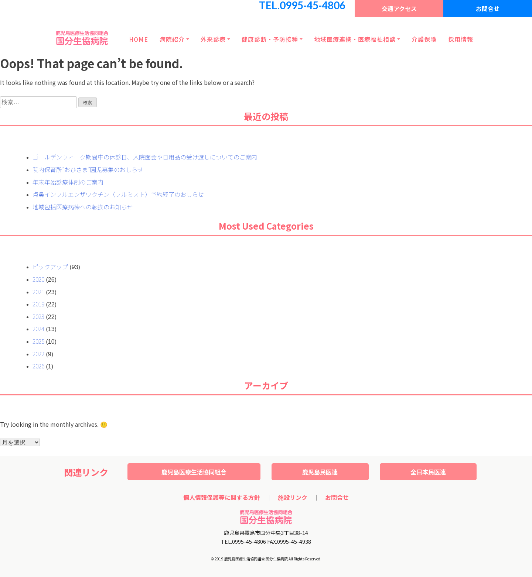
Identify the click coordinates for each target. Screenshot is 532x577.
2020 (38, 279)
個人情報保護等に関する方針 (221, 497)
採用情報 (460, 39)
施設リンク (292, 497)
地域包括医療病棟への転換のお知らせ (83, 206)
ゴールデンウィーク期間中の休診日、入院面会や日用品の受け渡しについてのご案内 (145, 156)
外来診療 (213, 39)
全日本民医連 (428, 471)
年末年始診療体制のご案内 (68, 182)
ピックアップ (50, 266)
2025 (38, 341)
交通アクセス (399, 8)
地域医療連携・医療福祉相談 (355, 39)
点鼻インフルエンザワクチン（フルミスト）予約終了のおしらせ (118, 194)
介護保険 (424, 39)
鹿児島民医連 (320, 471)
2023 (38, 316)
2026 (38, 365)
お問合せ (487, 8)
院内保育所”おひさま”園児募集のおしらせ (88, 169)
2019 (38, 303)
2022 (38, 353)
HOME (138, 39)
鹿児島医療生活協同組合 (193, 471)
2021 (38, 291)
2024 (38, 328)
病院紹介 (172, 39)
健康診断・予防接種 (270, 39)
